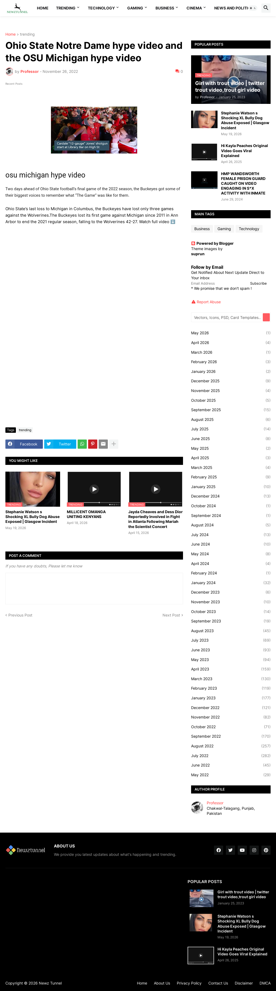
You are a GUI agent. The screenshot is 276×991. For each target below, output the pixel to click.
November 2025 (231, 390)
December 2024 (231, 496)
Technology (101, 8)
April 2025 (231, 458)
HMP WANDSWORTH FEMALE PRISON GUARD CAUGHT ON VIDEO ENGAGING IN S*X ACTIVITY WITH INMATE (243, 183)
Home (43, 8)
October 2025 (231, 400)
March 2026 (231, 352)
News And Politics (233, 8)
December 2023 (231, 592)
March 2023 (231, 679)
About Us (162, 983)
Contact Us (218, 983)
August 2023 (231, 631)
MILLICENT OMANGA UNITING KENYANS (86, 514)
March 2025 (231, 467)
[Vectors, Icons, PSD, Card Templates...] (227, 317)
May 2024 (231, 554)
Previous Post (20, 615)
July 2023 (231, 640)
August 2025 (231, 419)
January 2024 (231, 582)
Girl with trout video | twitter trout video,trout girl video (243, 894)
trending (27, 34)
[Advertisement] (94, 383)
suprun (198, 253)
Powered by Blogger (212, 243)
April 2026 (231, 342)
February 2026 (231, 362)
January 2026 (231, 371)
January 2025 (231, 486)
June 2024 (231, 544)
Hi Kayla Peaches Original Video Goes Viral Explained (244, 150)
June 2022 (231, 765)
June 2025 (231, 438)
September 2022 (231, 736)
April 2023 (231, 669)
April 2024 (231, 563)
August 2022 (231, 746)
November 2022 (231, 717)
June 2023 (231, 650)
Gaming (135, 8)
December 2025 (231, 381)
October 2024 (231, 506)
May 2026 (231, 333)
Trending (65, 8)
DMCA (265, 983)
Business (165, 8)
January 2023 (231, 698)
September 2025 (231, 410)
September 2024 (231, 515)
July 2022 (231, 755)
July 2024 (231, 534)
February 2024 (231, 573)
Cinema (194, 8)
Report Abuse (209, 301)
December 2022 (231, 707)
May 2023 (231, 659)
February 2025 (231, 477)
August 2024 (231, 525)
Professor (215, 803)
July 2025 (231, 429)
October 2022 (231, 727)
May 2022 (231, 775)
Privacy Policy (189, 983)
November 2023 (231, 602)
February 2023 (231, 688)
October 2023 (231, 611)
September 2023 (231, 621)
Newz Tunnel (50, 983)
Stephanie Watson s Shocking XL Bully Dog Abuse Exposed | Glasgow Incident (32, 516)
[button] (252, 8)
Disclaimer (244, 983)
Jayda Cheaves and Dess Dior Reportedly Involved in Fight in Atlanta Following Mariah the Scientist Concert (155, 519)
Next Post (171, 615)
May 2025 (231, 448)
